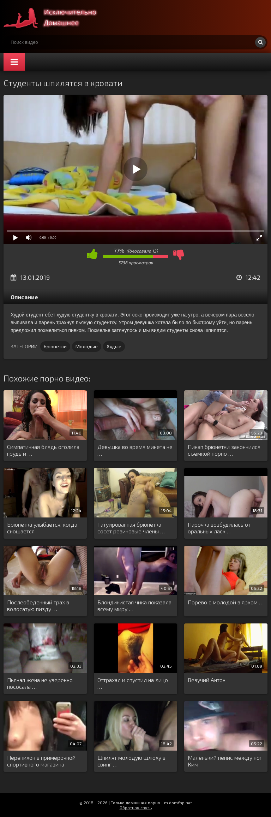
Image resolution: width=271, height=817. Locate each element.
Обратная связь (136, 807)
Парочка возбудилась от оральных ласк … (219, 527)
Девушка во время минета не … (135, 450)
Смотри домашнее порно (56, 17)
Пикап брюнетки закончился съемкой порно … (224, 450)
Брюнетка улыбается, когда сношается (42, 527)
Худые (114, 346)
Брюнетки (55, 346)
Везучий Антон (206, 679)
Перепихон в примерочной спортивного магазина (41, 761)
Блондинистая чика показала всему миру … (134, 605)
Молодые (87, 346)
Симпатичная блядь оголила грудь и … (43, 450)
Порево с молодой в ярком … (226, 602)
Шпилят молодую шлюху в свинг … (131, 761)
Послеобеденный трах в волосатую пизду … (38, 605)
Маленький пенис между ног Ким (225, 761)
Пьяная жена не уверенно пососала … (40, 683)
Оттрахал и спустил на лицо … (132, 683)
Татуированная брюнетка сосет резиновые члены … (131, 527)
